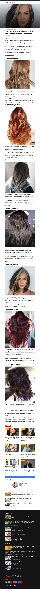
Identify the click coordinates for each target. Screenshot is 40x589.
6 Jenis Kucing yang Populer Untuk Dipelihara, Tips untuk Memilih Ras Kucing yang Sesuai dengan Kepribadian (22, 523)
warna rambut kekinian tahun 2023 (24, 53)
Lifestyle (7, 428)
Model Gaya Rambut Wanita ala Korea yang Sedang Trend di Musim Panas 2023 (27, 470)
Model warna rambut (9, 249)
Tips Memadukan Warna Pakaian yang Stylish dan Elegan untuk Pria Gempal (11, 470)
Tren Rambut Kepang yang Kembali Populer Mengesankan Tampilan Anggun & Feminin (28, 455)
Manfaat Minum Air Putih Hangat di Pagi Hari (21, 498)
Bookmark (12, 38)
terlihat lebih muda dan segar (11, 157)
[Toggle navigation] (33, 2)
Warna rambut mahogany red (11, 349)
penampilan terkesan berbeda (24, 203)
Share (16, 38)
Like (7, 38)
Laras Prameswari (23, 483)
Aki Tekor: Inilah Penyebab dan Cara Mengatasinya (22, 567)
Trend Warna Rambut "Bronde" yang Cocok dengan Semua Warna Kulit (28, 439)
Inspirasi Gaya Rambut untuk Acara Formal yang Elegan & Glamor (12, 439)
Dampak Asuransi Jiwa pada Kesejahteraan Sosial (22, 533)
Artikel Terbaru (20, 476)
